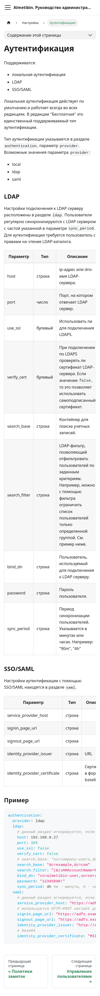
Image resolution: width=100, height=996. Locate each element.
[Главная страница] (9, 23)
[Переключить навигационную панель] (8, 7)
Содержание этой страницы (34, 35)
